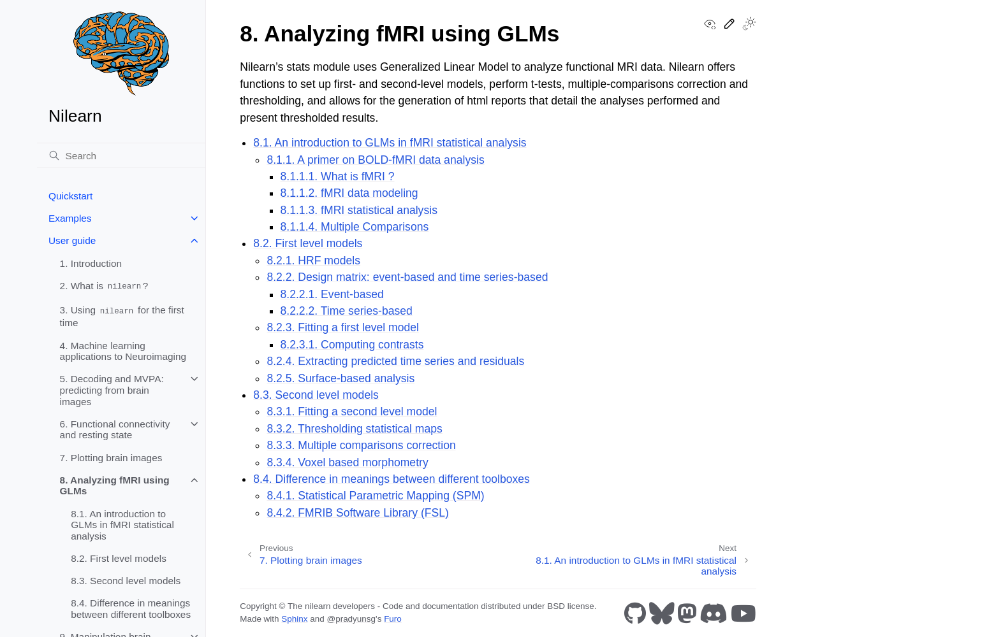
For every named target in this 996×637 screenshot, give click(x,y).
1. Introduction (91, 263)
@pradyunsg (351, 619)
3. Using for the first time (122, 316)
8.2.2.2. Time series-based (347, 310)
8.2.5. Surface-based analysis (340, 378)
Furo (393, 619)
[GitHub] (635, 613)
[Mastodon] (687, 613)
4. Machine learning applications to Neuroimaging (123, 351)
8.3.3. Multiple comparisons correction (361, 445)
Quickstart (70, 195)
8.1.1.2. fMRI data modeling (349, 193)
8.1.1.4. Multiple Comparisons (355, 226)
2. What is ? (104, 286)
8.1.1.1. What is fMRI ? (338, 176)
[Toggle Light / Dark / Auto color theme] (749, 25)
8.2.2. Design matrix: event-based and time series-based (407, 277)
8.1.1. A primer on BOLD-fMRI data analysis (375, 160)
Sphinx (294, 619)
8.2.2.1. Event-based (332, 294)
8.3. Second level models (125, 580)
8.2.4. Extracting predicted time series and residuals (395, 361)
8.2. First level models (118, 558)
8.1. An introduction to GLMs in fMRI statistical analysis (122, 524)
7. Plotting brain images (111, 457)
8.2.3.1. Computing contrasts (352, 344)
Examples (70, 218)
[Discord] (713, 613)
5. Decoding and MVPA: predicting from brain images (112, 389)
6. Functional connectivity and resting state (115, 430)
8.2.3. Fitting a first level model (343, 327)
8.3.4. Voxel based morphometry (347, 462)
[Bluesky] (662, 613)
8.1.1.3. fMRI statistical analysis (359, 210)
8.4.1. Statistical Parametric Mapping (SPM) (375, 495)
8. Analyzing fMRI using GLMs (115, 486)
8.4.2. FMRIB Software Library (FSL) (358, 512)
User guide (72, 240)
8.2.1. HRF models (313, 260)
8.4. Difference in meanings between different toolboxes (131, 609)
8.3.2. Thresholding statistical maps (354, 428)
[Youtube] (743, 613)
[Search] (121, 155)
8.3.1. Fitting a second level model (352, 411)
